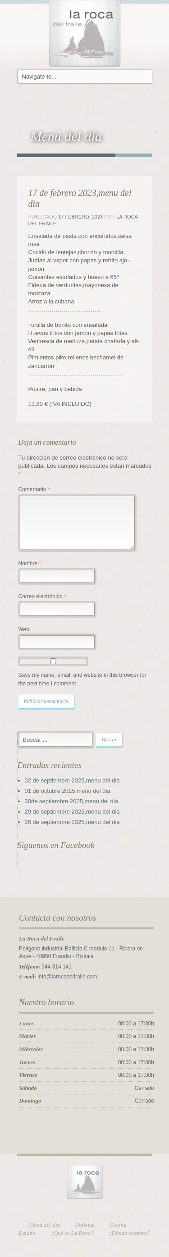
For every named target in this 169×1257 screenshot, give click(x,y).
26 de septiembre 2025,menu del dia (72, 822)
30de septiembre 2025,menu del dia (71, 801)
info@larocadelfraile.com (67, 976)
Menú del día (44, 1224)
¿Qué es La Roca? (72, 1232)
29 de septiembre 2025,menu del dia (72, 811)
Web (23, 629)
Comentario (34, 489)
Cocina (118, 1224)
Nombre (29, 563)
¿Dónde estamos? (130, 1232)
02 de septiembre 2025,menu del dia (72, 780)
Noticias (84, 1224)
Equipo (27, 1232)
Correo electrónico (42, 596)
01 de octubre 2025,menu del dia (67, 790)
